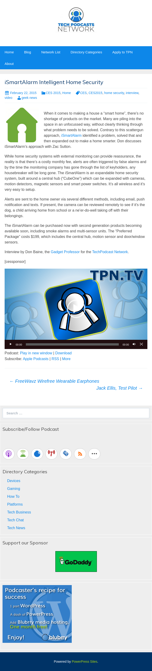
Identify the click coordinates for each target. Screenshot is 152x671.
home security (114, 93)
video (8, 98)
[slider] (72, 344)
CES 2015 (53, 93)
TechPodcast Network (110, 252)
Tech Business (19, 512)
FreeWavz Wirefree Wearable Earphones (54, 381)
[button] (76, 309)
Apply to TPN (122, 52)
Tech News (16, 528)
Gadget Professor (65, 252)
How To (13, 496)
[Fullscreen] (141, 344)
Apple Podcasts (35, 359)
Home (9, 52)
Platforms (15, 504)
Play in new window (36, 353)
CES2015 (95, 93)
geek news (29, 98)
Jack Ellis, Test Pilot (119, 388)
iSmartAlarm (71, 135)
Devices (13, 481)
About (9, 64)
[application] (76, 309)
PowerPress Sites (84, 661)
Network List (50, 52)
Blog (27, 52)
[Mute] (134, 344)
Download (63, 353)
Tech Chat (15, 520)
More (66, 359)
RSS (55, 359)
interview (132, 93)
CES (83, 93)
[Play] (10, 344)
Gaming (13, 489)
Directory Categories (86, 52)
